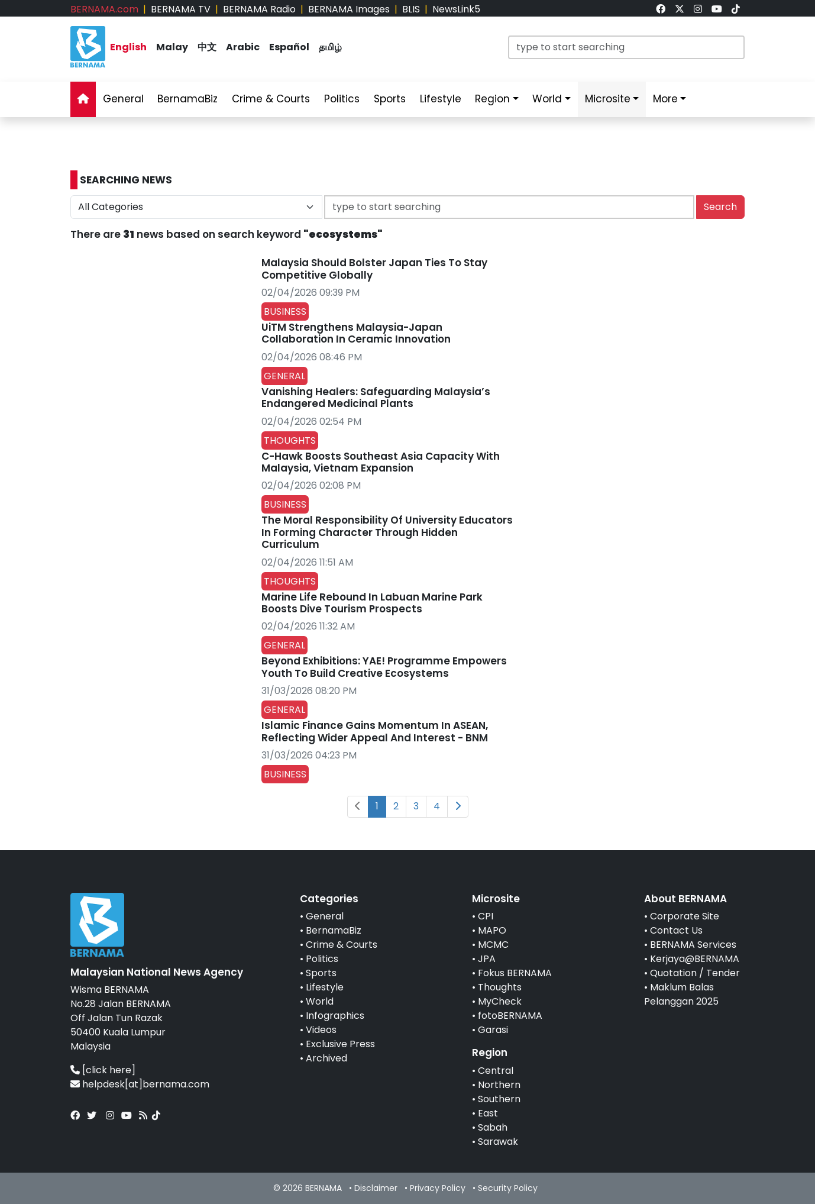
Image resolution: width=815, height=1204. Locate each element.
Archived (326, 1058)
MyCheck (500, 1001)
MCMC (493, 944)
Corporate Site (684, 916)
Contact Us (676, 930)
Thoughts (500, 987)
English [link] (128, 47)
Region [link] (492, 99)
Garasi (493, 1030)
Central (495, 1070)
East (488, 1113)
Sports (321, 973)
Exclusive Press (340, 1044)
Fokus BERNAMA (515, 973)
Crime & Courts (341, 944)
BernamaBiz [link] (187, 99)
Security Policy (508, 1188)
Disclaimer (375, 1188)
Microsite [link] (607, 99)
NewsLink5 (456, 9)
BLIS (411, 9)
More (665, 99)
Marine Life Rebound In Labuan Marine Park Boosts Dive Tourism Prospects (372, 603)
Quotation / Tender (695, 973)
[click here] (108, 1070)
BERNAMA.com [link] (104, 9)
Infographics (335, 1015)
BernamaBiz (333, 930)
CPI (485, 916)
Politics (322, 959)
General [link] (123, 99)
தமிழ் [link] (330, 47)
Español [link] (289, 47)
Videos (321, 1030)
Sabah (492, 1127)
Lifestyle (325, 987)
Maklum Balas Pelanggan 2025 (681, 994)
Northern (499, 1085)
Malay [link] (172, 47)
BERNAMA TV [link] (181, 9)
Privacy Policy (437, 1188)
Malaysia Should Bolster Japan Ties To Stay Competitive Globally (374, 269)
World (320, 1001)
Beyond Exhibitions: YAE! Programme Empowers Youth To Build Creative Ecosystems (384, 667)
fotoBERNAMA (510, 1015)
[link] (660, 9)
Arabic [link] (243, 47)
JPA (487, 959)
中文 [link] (207, 47)
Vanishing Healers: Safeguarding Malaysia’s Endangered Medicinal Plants (375, 398)
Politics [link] (342, 99)
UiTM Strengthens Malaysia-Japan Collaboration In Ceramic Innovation (356, 333)
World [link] (547, 99)
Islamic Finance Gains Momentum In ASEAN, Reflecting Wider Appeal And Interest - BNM (374, 731)
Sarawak (498, 1141)
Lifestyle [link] (440, 99)
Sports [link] (390, 99)
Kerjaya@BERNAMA (694, 959)
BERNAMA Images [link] (349, 9)
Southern (499, 1099)
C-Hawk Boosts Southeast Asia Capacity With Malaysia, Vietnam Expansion (380, 462)
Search (720, 207)
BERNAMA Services (693, 944)
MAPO (492, 930)
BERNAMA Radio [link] (259, 9)
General (325, 916)
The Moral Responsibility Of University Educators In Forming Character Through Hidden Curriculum (387, 532)
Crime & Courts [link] (271, 99)
